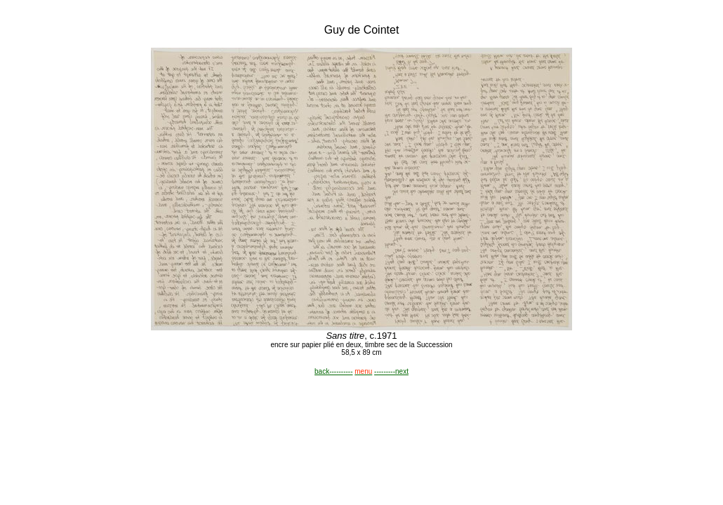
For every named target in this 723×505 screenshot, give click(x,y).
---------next (391, 371)
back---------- (333, 371)
